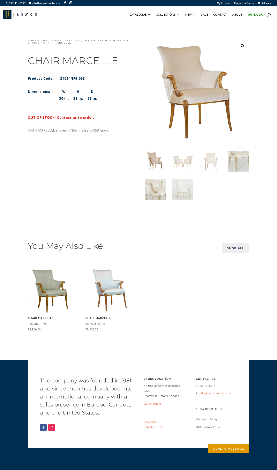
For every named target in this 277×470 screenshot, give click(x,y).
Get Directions (153, 403)
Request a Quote (244, 3)
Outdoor (255, 14)
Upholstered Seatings (60, 40)
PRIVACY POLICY (153, 427)
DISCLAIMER (151, 422)
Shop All (235, 248)
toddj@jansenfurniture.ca (215, 393)
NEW (188, 14)
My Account (224, 3)
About (237, 14)
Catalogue (138, 14)
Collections (166, 14)
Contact (220, 14)
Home (32, 40)
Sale (204, 14)
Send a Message (228, 448)
